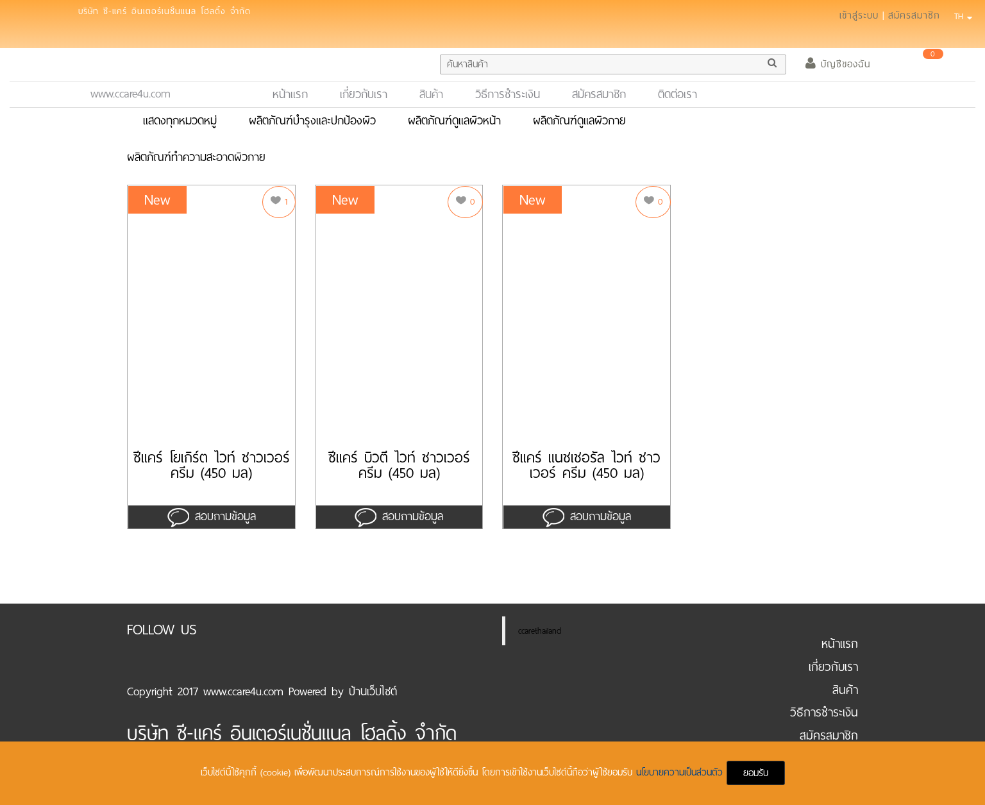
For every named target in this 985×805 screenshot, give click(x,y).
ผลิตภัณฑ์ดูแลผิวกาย (579, 120)
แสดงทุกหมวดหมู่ (180, 120)
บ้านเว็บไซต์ (373, 691)
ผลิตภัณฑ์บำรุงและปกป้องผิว (312, 120)
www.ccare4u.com (130, 93)
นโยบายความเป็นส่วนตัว (681, 772)
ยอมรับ (755, 773)
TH (961, 16)
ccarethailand (539, 630)
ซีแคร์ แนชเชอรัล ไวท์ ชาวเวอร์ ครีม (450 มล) (586, 465)
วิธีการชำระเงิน (507, 94)
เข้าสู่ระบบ (859, 15)
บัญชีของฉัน (837, 64)
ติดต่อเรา (677, 94)
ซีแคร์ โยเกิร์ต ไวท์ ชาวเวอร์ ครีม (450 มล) (211, 465)
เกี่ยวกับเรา (363, 94)
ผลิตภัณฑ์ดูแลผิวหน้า (454, 120)
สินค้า (431, 94)
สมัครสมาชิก (914, 15)
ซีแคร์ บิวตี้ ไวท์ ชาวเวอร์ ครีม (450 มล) (399, 465)
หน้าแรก (295, 94)
